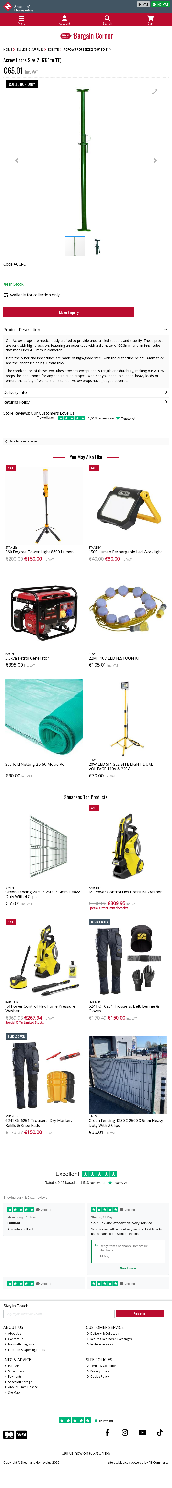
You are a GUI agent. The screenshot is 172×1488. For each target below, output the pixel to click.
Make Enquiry (69, 312)
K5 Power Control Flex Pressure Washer (125, 892)
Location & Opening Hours (24, 1350)
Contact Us (13, 1339)
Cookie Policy (98, 1376)
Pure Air (11, 1366)
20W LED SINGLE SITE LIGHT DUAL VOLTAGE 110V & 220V (121, 767)
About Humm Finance (21, 1387)
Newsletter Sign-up (19, 1344)
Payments (13, 1376)
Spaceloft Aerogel (18, 1382)
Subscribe (140, 1313)
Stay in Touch (15, 1306)
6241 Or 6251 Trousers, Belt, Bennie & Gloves (124, 1009)
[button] (155, 92)
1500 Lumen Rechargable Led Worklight (125, 552)
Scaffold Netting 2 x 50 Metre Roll (35, 764)
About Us (12, 1333)
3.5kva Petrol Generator (27, 658)
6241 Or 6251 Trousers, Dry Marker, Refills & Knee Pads (38, 1123)
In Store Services (100, 1344)
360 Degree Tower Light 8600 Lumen (39, 552)
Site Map (12, 1392)
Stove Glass (14, 1371)
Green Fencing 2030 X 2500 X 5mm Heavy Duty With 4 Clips (42, 894)
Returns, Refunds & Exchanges (109, 1339)
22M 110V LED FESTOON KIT (115, 658)
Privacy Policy (98, 1371)
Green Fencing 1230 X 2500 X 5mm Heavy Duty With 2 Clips (126, 1123)
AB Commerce (159, 1462)
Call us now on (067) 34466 (86, 1453)
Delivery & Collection (103, 1333)
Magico (123, 1462)
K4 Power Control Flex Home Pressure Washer (40, 1009)
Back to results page (23, 441)
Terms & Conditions (102, 1366)
